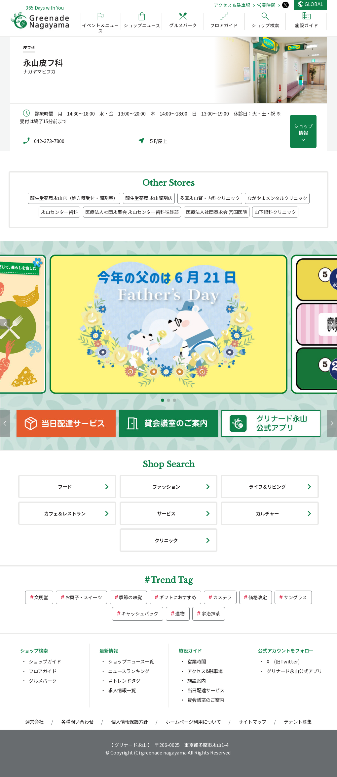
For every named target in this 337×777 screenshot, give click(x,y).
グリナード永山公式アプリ (294, 670)
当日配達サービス (205, 690)
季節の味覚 (130, 597)
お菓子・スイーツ (83, 597)
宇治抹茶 (211, 613)
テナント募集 (298, 721)
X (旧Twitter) (283, 661)
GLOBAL (314, 3)
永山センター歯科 (59, 212)
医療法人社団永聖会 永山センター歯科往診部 (132, 212)
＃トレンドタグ (124, 680)
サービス (166, 513)
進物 (180, 613)
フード (65, 486)
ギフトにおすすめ (177, 597)
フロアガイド (42, 670)
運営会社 (34, 721)
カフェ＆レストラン (65, 513)
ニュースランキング (128, 670)
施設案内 (196, 680)
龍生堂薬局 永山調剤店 (148, 198)
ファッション (166, 486)
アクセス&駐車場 (205, 670)
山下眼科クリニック (275, 212)
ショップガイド (45, 661)
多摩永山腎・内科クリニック (210, 198)
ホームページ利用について (193, 721)
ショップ (303, 129)
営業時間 (266, 5)
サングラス (295, 597)
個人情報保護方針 (129, 721)
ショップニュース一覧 (131, 661)
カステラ (222, 597)
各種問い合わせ (77, 721)
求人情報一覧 (122, 690)
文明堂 (41, 597)
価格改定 (257, 597)
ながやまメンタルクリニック (277, 198)
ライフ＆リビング (267, 486)
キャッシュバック (139, 613)
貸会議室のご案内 (205, 699)
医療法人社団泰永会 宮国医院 (216, 212)
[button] (162, 400)
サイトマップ (252, 721)
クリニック (166, 540)
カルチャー (267, 513)
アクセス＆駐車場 (232, 5)
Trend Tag (172, 580)
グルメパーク (42, 680)
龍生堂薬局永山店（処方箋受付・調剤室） (74, 198)
